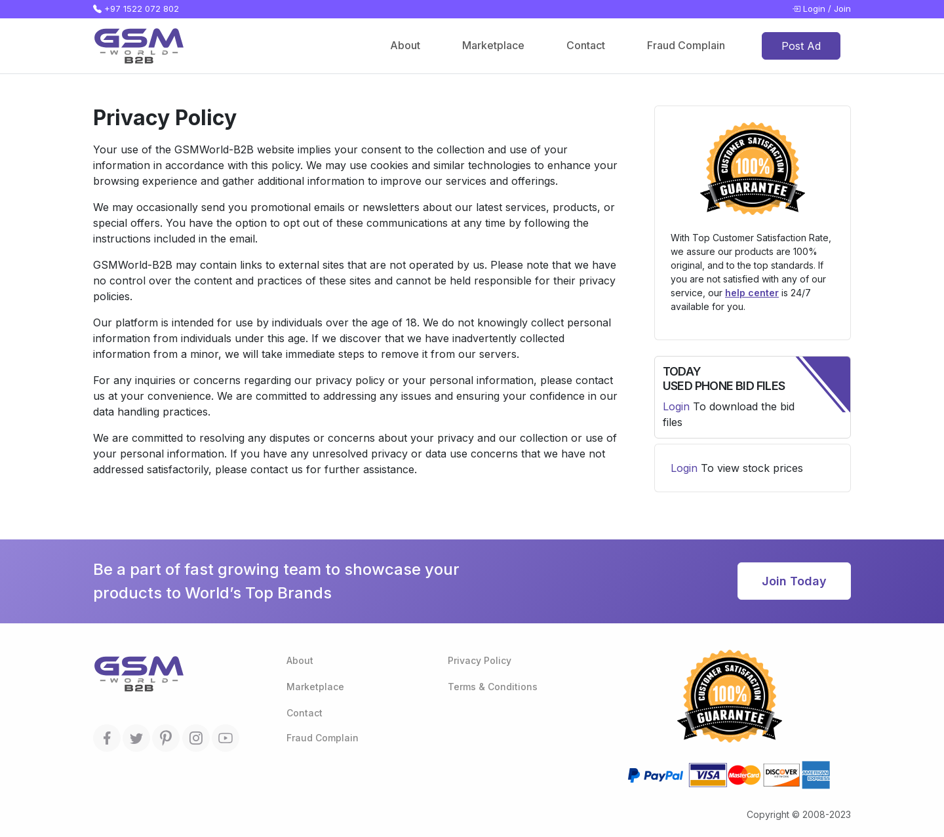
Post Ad (801, 45)
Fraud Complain (686, 45)
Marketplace (493, 45)
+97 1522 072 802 (136, 9)
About (405, 45)
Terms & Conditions (493, 686)
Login (676, 406)
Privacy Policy (479, 660)
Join (842, 8)
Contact (585, 45)
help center (752, 292)
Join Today (794, 581)
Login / (811, 9)
